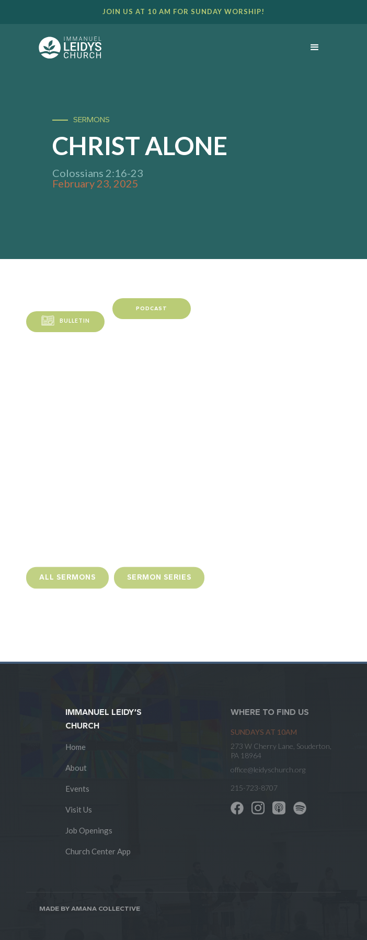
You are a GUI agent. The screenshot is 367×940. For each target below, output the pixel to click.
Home (75, 746)
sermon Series (159, 582)
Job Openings (88, 830)
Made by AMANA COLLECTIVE (89, 908)
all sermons (67, 582)
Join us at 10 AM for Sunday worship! (183, 11)
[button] (314, 47)
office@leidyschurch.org (268, 769)
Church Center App (98, 851)
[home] (163, 47)
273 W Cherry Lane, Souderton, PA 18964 (281, 751)
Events (77, 788)
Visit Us (78, 809)
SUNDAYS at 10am (264, 731)
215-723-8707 (254, 787)
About (76, 767)
